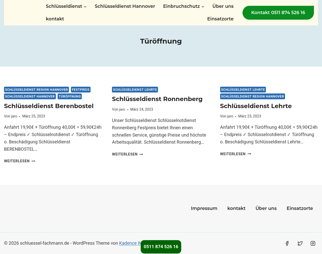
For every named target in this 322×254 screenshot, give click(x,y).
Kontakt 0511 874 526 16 (278, 12)
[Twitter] (300, 243)
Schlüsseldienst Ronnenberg (157, 99)
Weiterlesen (19, 161)
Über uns (222, 6)
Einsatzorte (220, 19)
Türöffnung (70, 96)
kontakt (55, 19)
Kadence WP (132, 243)
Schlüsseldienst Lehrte (135, 89)
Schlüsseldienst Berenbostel (49, 106)
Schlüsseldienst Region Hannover (36, 89)
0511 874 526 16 (161, 246)
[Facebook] (287, 243)
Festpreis (81, 89)
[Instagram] (313, 243)
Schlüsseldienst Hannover (125, 6)
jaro (14, 116)
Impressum (204, 208)
